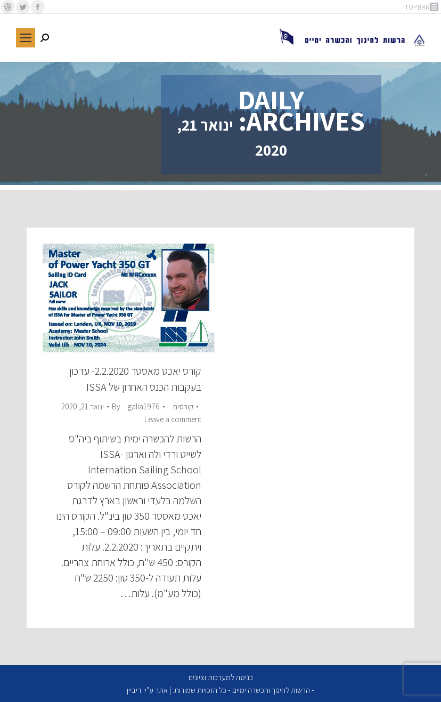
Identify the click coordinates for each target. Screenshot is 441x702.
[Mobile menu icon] (25, 37)
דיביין (134, 690)
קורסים (183, 406)
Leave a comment (172, 419)
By (136, 406)
